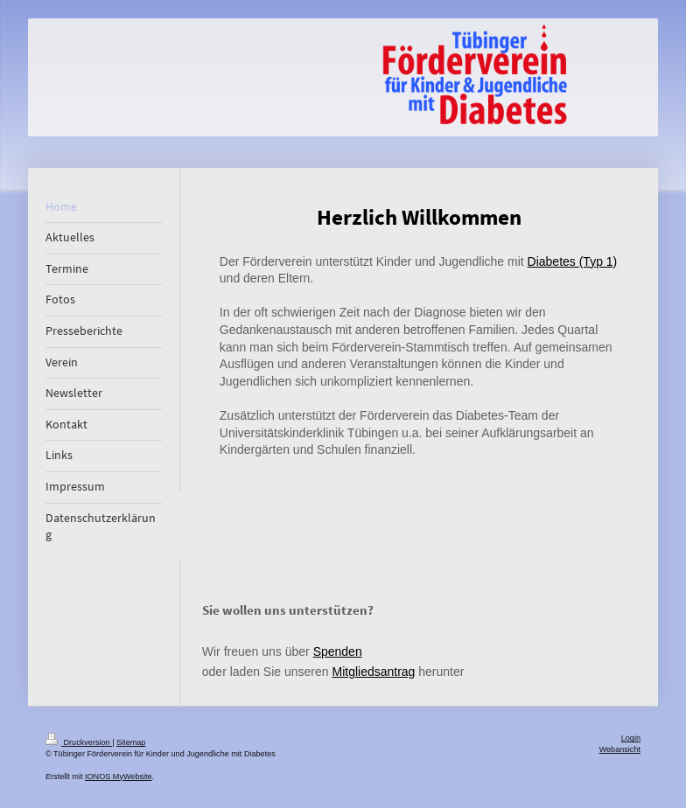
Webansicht (619, 749)
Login (630, 738)
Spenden (337, 651)
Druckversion (79, 742)
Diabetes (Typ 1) (573, 261)
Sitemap (130, 742)
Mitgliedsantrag (373, 672)
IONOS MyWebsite (118, 776)
